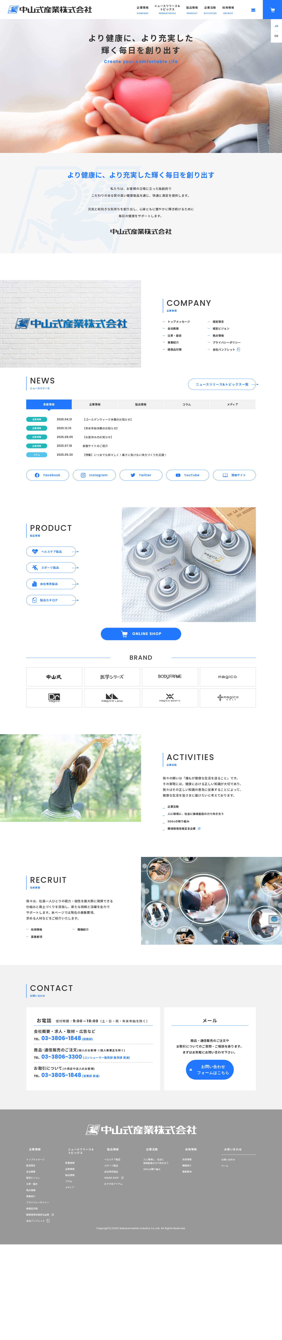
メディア (69, 1259)
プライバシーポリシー (231, 355)
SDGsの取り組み (182, 883)
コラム (68, 1253)
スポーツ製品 (111, 1241)
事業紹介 (176, 355)
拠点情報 (221, 344)
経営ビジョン (224, 334)
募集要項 (39, 1008)
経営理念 (221, 323)
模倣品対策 (178, 365)
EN (277, 36)
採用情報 (39, 998)
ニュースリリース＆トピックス (75, 1225)
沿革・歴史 (178, 344)
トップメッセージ (182, 323)
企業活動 (176, 863)
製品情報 (69, 1247)
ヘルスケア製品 (112, 1235)
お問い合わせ (228, 1225)
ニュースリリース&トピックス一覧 (222, 402)
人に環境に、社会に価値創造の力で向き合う (202, 873)
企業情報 (31, 1225)
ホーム (224, 1241)
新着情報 (69, 1235)
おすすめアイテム (113, 1259)
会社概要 (176, 334)
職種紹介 (85, 998)
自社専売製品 (111, 1247)
